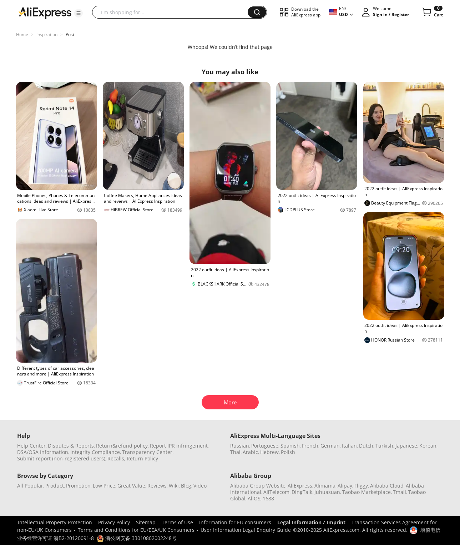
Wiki (174, 485)
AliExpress (300, 485)
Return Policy (142, 458)
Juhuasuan (327, 492)
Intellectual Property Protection (55, 522)
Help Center (31, 445)
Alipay (345, 485)
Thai (235, 452)
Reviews (157, 485)
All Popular (30, 485)
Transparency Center (147, 452)
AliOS (254, 498)
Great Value (131, 485)
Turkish (384, 445)
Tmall (399, 492)
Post (70, 34)
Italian (349, 445)
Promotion (78, 485)
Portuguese (264, 445)
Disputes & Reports (71, 445)
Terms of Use (177, 522)
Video (200, 485)
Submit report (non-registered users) (61, 458)
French (310, 445)
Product (54, 485)
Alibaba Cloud (387, 485)
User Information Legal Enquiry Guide (246, 529)
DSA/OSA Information (42, 452)
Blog (186, 485)
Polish (288, 452)
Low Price (104, 485)
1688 (268, 498)
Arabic (250, 452)
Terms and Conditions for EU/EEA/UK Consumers (136, 529)
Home (22, 34)
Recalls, (116, 458)
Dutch (366, 445)
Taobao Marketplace (366, 492)
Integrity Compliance (95, 452)
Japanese (406, 445)
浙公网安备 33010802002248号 (137, 538)
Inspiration (46, 34)
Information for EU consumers (235, 522)
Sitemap (146, 522)
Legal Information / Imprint (311, 522)
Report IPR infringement (179, 445)
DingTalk (302, 492)
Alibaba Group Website (257, 485)
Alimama (324, 485)
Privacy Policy (114, 522)
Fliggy (361, 485)
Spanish (290, 445)
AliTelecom (276, 492)
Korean (427, 445)
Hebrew (269, 452)
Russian (239, 445)
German (330, 445)
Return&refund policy (122, 445)
